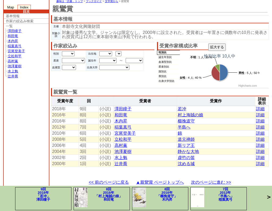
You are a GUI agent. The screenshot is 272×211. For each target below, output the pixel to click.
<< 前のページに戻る (109, 182)
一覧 (9, 26)
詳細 (260, 109)
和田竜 (13, 36)
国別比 (163, 71)
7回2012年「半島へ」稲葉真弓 (212, 197)
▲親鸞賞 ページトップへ (160, 182)
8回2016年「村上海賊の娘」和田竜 (98, 197)
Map (10, 7)
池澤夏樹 (15, 66)
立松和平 (15, 56)
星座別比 (164, 66)
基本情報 (13, 16)
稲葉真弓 (15, 46)
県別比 (163, 76)
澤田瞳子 (15, 31)
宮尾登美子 (16, 51)
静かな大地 (188, 151)
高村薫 (13, 61)
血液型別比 (165, 61)
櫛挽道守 (186, 121)
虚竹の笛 (186, 157)
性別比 (163, 52)
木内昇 (13, 41)
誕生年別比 (165, 57)
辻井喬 (13, 76)
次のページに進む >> (211, 182)
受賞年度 (65, 101)
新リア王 (186, 145)
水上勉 (13, 71)
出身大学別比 (167, 81)
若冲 (182, 109)
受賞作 (216, 101)
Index (24, 7)
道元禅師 (186, 139)
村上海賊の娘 (190, 115)
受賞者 (145, 101)
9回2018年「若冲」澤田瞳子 (43, 194)
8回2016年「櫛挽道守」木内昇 (154, 197)
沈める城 (186, 163)
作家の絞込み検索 (19, 21)
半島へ (184, 127)
